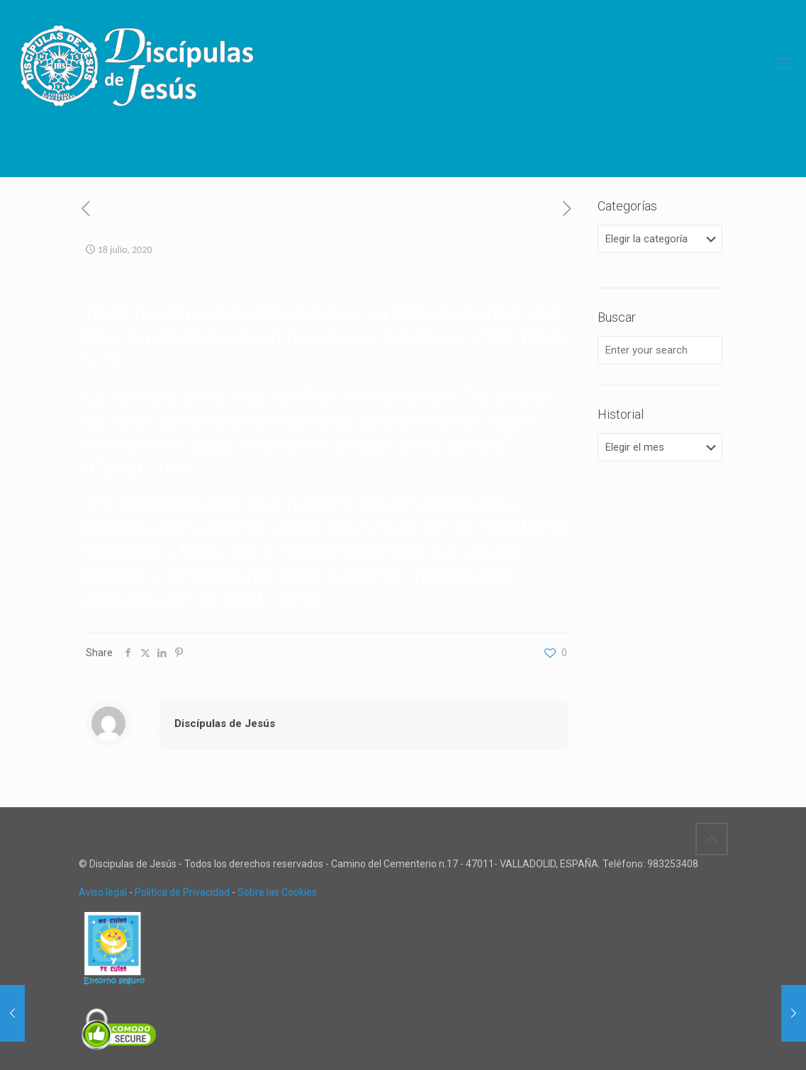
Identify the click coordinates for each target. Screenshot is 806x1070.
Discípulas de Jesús (224, 723)
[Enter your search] (660, 350)
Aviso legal (103, 892)
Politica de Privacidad (182, 892)
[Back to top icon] (711, 839)
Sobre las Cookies (277, 892)
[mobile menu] (783, 64)
